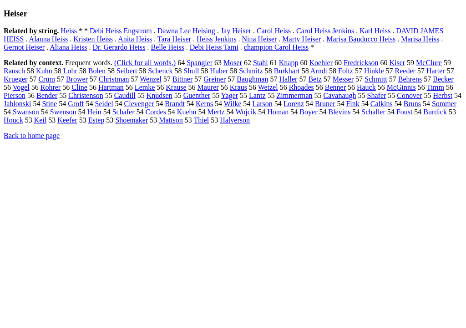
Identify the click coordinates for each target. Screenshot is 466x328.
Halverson (235, 120)
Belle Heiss (167, 47)
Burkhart (287, 71)
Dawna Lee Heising (186, 31)
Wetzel (268, 87)
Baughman (252, 79)
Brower (77, 79)
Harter (435, 71)
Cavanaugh (340, 95)
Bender (46, 95)
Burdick (435, 112)
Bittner (182, 79)
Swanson (26, 112)
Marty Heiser (301, 39)
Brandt (175, 104)
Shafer (376, 95)
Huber (219, 71)
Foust (404, 112)
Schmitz (251, 71)
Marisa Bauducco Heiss (360, 39)
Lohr (70, 71)
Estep (96, 120)
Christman (114, 79)
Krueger (15, 79)
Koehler (321, 63)
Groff (76, 104)
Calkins (381, 104)
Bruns (412, 104)
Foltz (345, 71)
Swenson (63, 112)
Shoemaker (131, 120)
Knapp (289, 63)
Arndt (318, 71)
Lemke (145, 87)
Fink (352, 104)
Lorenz (294, 104)
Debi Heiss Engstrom (121, 31)
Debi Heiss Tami (214, 47)
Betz (314, 79)
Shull (191, 71)
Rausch (14, 71)
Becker (443, 79)
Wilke (232, 104)
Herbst (442, 95)
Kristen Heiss (93, 39)
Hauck (366, 87)
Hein (94, 112)
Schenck (160, 71)
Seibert (126, 71)
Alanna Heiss (48, 39)
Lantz (257, 95)
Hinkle (374, 71)
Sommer (444, 104)
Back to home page (32, 135)
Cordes (156, 112)
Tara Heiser (174, 39)
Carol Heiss (274, 31)
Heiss (69, 31)
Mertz (216, 112)
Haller (288, 79)
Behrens (410, 79)
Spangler (200, 63)
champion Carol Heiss (276, 47)
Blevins (339, 112)
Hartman (111, 87)
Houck (13, 120)
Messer (343, 79)
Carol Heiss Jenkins (325, 31)
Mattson (170, 120)
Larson (262, 104)
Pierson (14, 95)
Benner (335, 87)
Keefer (67, 120)
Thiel (201, 120)
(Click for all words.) (145, 63)
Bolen (97, 71)
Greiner (214, 79)
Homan (278, 112)
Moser (232, 63)
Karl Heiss (375, 31)
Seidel (104, 104)
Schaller (373, 112)
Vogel (21, 87)
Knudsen (159, 95)
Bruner (325, 104)
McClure (429, 63)
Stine (49, 104)
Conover (409, 95)
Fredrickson (361, 63)
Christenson (85, 95)
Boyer (308, 112)
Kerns (204, 104)
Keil (40, 120)
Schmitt (376, 79)
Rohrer (51, 87)
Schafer (123, 112)
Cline (79, 87)
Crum (46, 79)
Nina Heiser (259, 39)
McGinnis (401, 87)
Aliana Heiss (68, 47)
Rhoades (301, 87)
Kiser (397, 63)
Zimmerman (295, 95)
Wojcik (245, 112)
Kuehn (187, 112)
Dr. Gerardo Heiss (119, 47)
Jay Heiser (236, 31)
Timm (435, 87)
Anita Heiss (135, 39)
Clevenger (139, 104)
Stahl (260, 63)
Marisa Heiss (420, 39)
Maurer (208, 87)
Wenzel (151, 79)
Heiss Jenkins (217, 39)
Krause (176, 87)
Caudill (125, 95)
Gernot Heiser (24, 47)
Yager (229, 95)
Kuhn (44, 71)
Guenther (197, 95)
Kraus (238, 87)
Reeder (405, 71)
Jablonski (17, 104)
